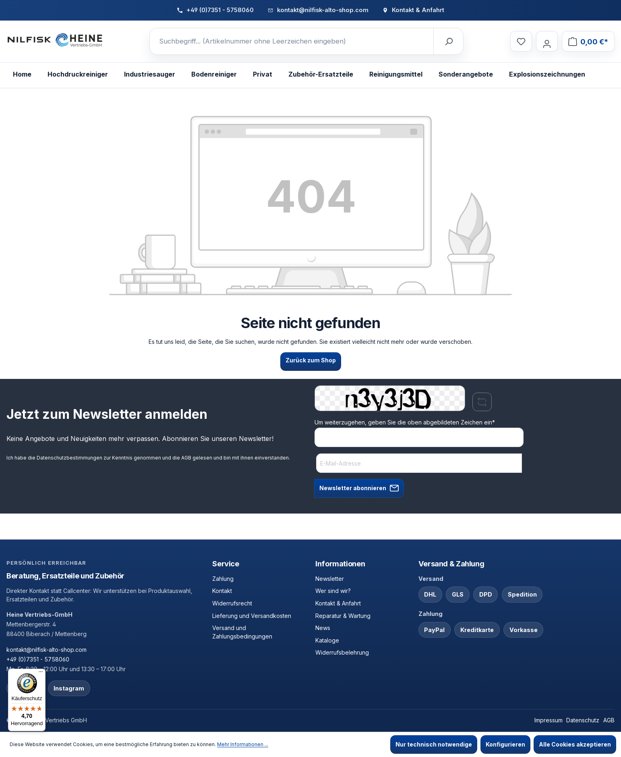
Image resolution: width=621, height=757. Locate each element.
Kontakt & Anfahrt (338, 603)
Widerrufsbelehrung (342, 652)
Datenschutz (582, 720)
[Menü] (41, 673)
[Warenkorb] (588, 41)
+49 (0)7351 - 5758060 (37, 659)
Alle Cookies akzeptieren (575, 744)
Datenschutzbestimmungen (69, 458)
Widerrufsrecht (232, 603)
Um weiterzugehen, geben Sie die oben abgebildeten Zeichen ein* (405, 422)
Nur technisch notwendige (433, 744)
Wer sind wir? (333, 590)
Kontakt (222, 590)
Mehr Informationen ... (242, 744)
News (322, 627)
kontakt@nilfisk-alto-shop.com (46, 649)
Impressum (548, 720)
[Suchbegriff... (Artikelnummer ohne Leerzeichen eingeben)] (292, 41)
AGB (186, 458)
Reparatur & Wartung (343, 615)
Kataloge (327, 640)
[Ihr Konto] (547, 41)
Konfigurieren (505, 744)
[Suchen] (448, 41)
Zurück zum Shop (311, 360)
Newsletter (329, 578)
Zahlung (223, 578)
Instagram (69, 688)
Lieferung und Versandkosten (251, 615)
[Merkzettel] (521, 41)
